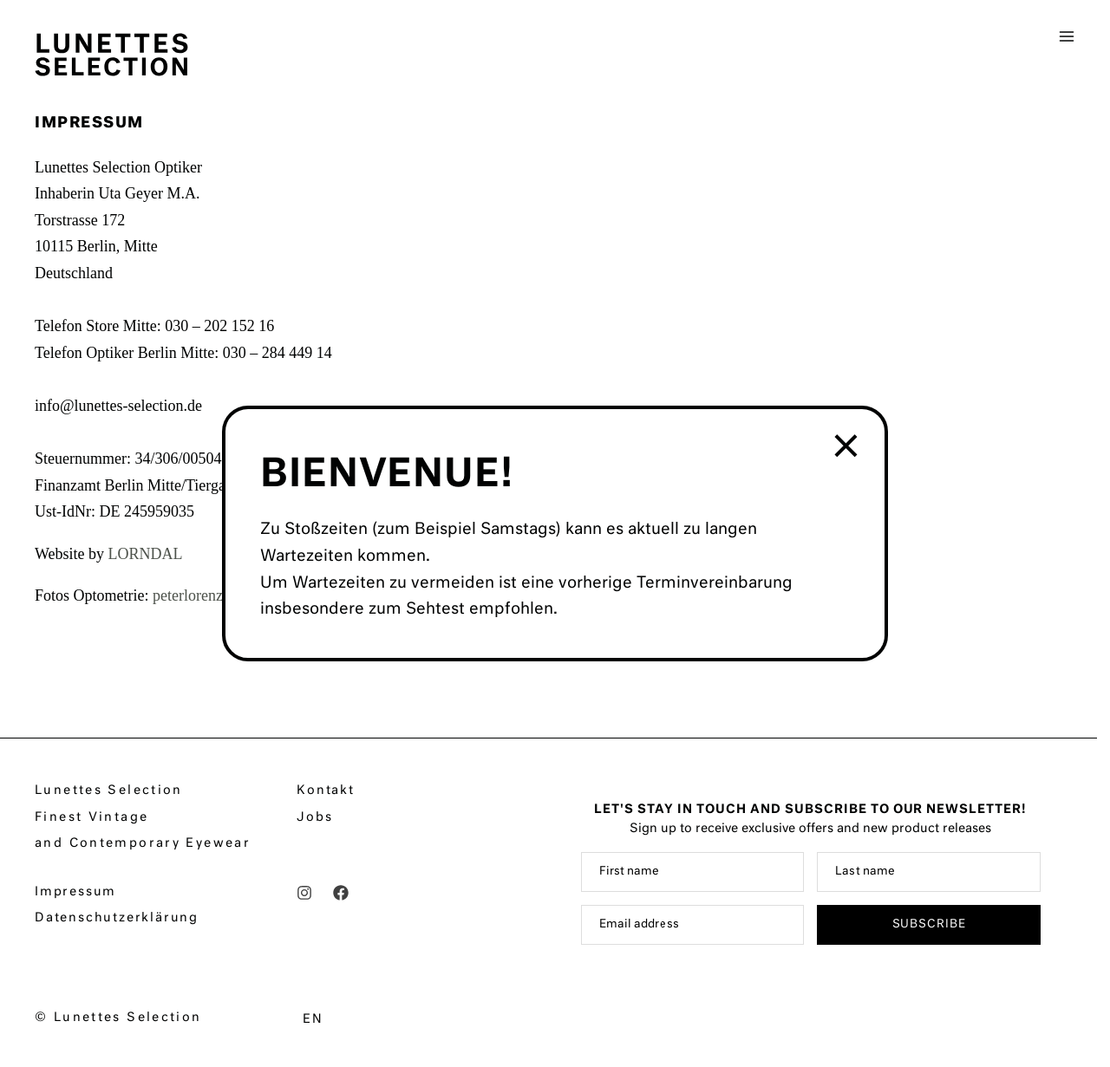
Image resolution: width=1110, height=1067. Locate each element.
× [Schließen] (848, 448)
